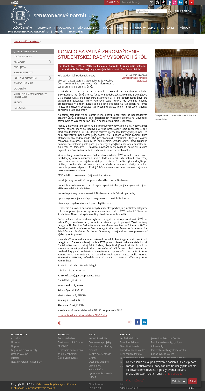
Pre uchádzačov (66, 338)
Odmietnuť (179, 381)
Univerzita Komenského (26, 41)
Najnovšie (76, 31)
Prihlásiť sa (183, 11)
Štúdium (63, 334)
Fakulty (125, 334)
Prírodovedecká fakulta (132, 350)
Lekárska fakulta (129, 338)
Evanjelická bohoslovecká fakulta (169, 357)
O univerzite (19, 334)
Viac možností (135, 380)
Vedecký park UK (98, 338)
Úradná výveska (19, 354)
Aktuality (45, 27)
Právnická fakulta (129, 342)
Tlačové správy (21, 27)
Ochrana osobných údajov (50, 384)
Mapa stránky (129, 2)
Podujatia (64, 27)
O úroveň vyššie (27, 51)
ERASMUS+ (64, 346)
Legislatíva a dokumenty (24, 350)
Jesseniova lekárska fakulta (165, 338)
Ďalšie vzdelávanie (68, 357)
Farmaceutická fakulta (132, 357)
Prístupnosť (17, 388)
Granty (92, 357)
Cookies (71, 384)
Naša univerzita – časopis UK (26, 361)
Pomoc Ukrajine (144, 27)
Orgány (15, 346)
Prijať (192, 381)
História (15, 342)
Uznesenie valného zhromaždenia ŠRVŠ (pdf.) (82, 315)
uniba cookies (173, 373)
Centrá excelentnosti (100, 354)
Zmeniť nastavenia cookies (40, 388)
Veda (92, 334)
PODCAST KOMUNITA (115, 27)
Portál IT (110, 2)
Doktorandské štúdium (70, 342)
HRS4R (92, 377)
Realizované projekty (100, 342)
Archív (58, 31)
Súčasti (15, 357)
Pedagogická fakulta (131, 354)
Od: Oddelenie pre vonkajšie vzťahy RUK (134, 79)
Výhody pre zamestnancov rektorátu (30, 95)
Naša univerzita (86, 27)
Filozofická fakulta (129, 346)
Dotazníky (167, 27)
